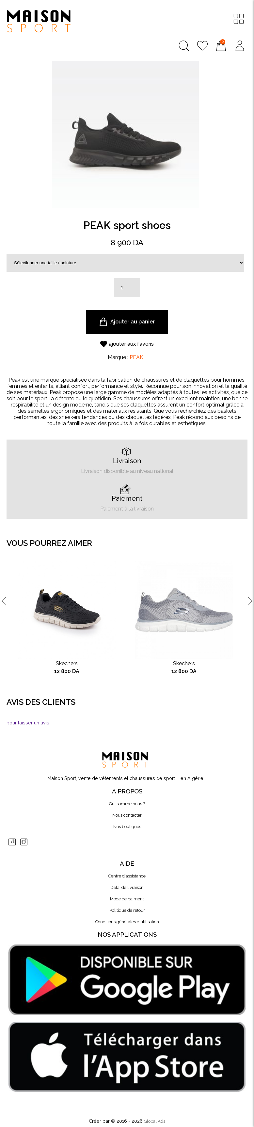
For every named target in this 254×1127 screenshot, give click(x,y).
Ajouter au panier (127, 322)
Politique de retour (127, 910)
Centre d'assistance (127, 876)
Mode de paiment (127, 898)
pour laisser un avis (28, 722)
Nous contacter (127, 815)
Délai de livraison (127, 887)
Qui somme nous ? (127, 803)
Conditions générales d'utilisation (127, 921)
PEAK (136, 357)
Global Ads (154, 1121)
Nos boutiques (127, 826)
